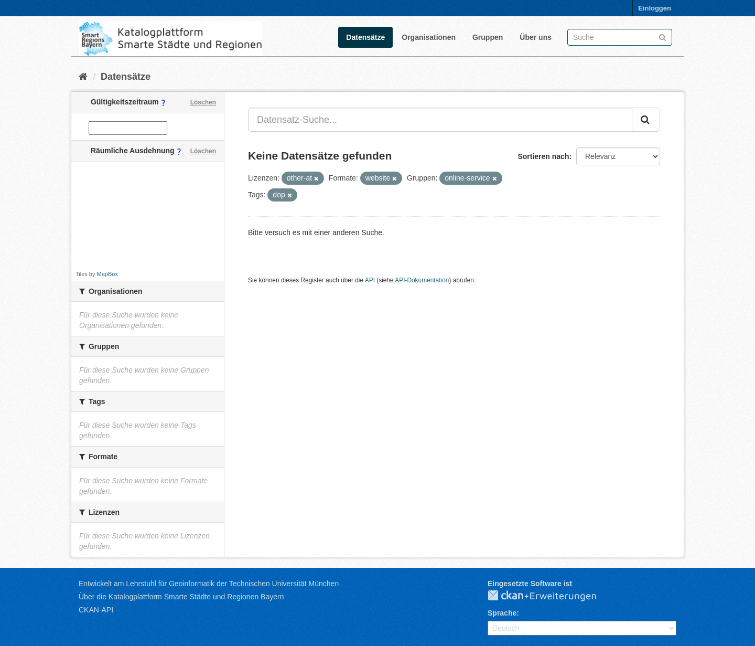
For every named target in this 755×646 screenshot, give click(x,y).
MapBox (107, 274)
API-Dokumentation (422, 280)
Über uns (536, 37)
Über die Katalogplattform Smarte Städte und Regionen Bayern (181, 596)
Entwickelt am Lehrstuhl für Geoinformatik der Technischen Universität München (209, 583)
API (370, 280)
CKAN (550, 596)
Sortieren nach (543, 156)
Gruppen (487, 37)
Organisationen (429, 37)
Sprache (502, 613)
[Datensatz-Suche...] (440, 120)
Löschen (203, 102)
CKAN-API (96, 610)
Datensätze (365, 37)
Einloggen (654, 8)
